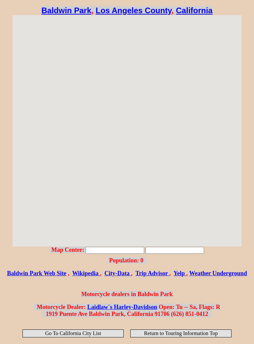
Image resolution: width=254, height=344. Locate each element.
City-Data (118, 273)
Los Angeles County (133, 10)
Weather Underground (218, 273)
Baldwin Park (66, 10)
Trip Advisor (152, 273)
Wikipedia (86, 273)
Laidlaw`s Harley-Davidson (122, 307)
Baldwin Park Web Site (36, 273)
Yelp (180, 273)
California (194, 10)
